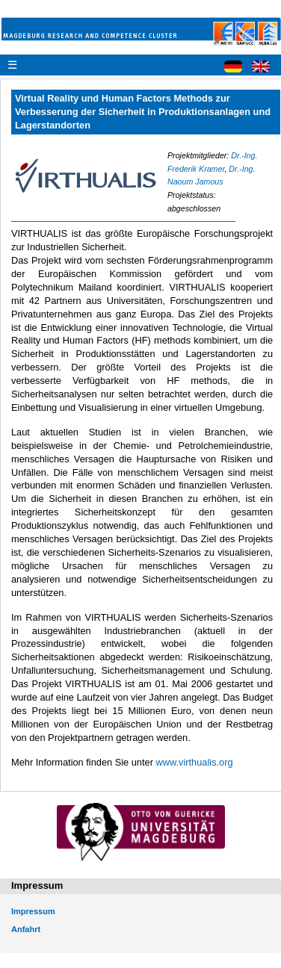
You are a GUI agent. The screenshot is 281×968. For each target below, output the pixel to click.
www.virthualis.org (193, 762)
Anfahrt (25, 929)
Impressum (33, 911)
